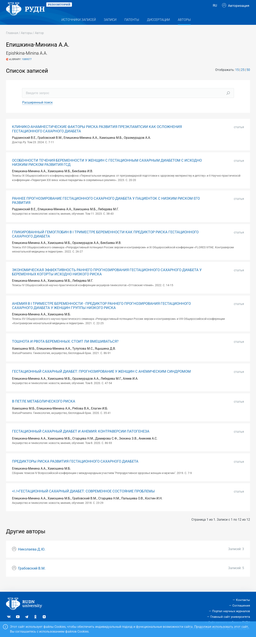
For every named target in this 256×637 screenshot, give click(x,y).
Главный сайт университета (230, 617)
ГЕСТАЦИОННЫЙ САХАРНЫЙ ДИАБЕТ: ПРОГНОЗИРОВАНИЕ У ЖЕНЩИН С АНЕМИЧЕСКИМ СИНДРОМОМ (101, 378)
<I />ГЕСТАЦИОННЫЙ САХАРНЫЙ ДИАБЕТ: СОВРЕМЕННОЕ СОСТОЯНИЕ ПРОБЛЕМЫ (83, 498)
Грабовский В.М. (32, 576)
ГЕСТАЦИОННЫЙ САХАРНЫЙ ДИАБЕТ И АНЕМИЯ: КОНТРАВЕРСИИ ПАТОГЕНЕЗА (80, 439)
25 (242, 77)
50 (248, 77)
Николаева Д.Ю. (31, 556)
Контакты (243, 600)
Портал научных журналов (231, 611)
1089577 (27, 66)
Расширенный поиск (37, 110)
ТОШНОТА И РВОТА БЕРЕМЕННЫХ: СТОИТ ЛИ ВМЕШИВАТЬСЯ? (65, 349)
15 (237, 77)
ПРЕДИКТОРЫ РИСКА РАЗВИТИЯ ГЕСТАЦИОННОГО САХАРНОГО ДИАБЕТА (75, 468)
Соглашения (241, 606)
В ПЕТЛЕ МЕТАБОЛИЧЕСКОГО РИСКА (43, 409)
